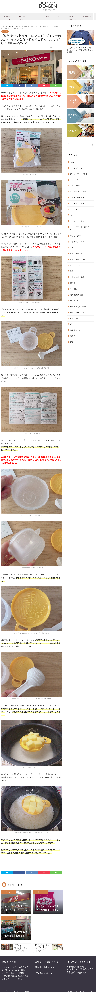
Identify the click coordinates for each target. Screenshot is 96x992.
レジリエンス (75, 265)
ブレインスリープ (77, 203)
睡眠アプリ (74, 318)
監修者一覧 (87, 16)
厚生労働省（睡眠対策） (76, 967)
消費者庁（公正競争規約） (77, 973)
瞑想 (72, 324)
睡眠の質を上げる (9, 18)
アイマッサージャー (78, 168)
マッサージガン (76, 236)
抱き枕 (72, 283)
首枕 (72, 342)
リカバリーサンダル (78, 259)
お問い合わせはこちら (43, 973)
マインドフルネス (77, 221)
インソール (74, 180)
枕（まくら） (75, 301)
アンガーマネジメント (79, 174)
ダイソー (5, 31)
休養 (47, 16)
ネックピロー (75, 186)
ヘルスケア (74, 215)
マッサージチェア (77, 242)
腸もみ (60, 16)
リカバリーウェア (22, 18)
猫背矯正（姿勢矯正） (79, 307)
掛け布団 (73, 289)
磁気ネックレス (76, 330)
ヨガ (72, 248)
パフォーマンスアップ (79, 192)
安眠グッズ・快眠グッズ (74, 18)
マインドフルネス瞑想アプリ (79, 228)
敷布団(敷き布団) (77, 295)
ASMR (72, 162)
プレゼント (74, 209)
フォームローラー (77, 197)
